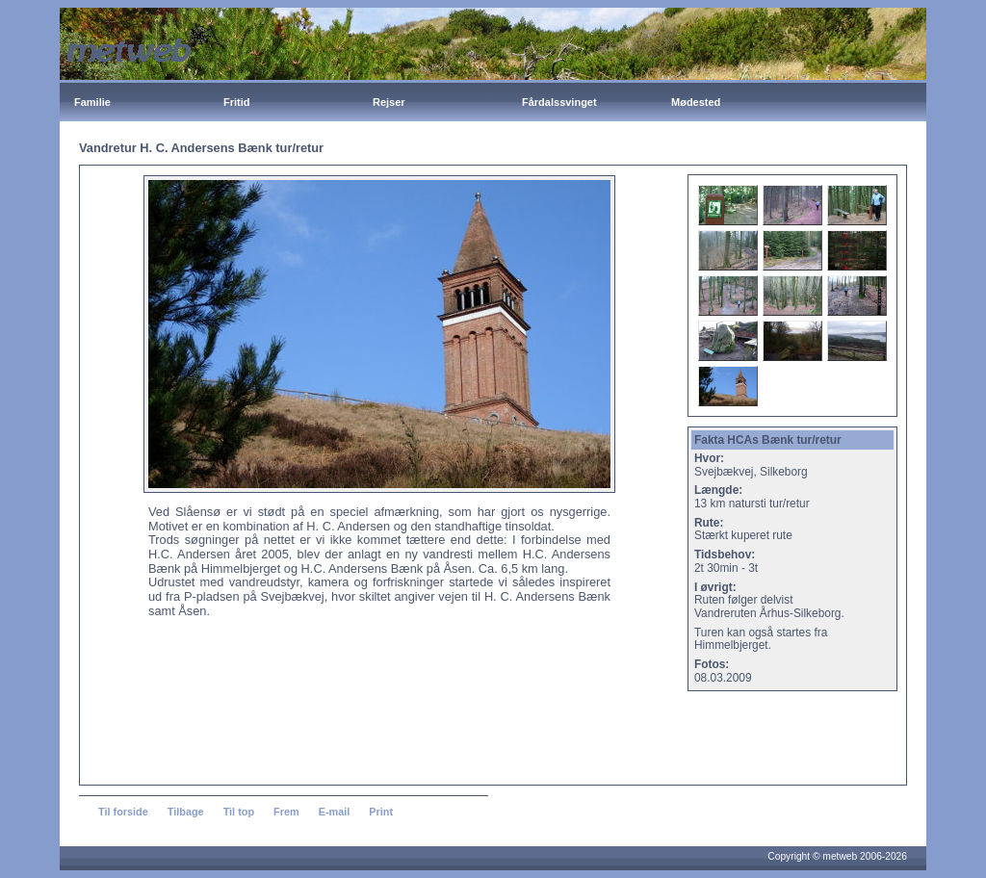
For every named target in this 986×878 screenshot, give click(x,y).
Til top (238, 811)
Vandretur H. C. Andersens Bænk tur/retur (201, 148)
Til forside (123, 811)
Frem (286, 811)
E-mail (334, 811)
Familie (92, 102)
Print (381, 811)
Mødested (695, 102)
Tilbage (186, 811)
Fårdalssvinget (559, 102)
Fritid (236, 102)
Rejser (389, 102)
